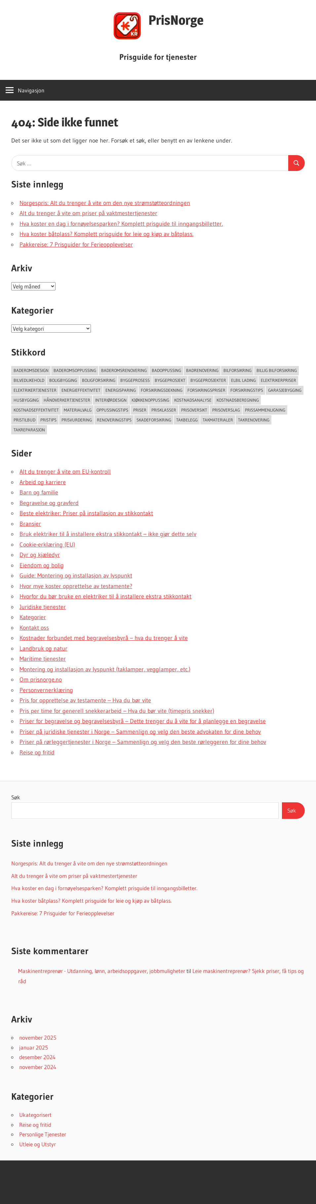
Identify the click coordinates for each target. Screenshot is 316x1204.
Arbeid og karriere (43, 482)
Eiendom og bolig (42, 565)
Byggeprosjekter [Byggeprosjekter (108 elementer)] (208, 380)
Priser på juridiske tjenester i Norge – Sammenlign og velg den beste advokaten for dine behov (140, 731)
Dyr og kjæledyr (40, 554)
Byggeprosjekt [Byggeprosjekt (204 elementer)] (170, 380)
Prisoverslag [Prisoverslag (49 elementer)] (226, 410)
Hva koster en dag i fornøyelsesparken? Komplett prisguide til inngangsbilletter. (121, 223)
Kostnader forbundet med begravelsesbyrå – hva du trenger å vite (104, 638)
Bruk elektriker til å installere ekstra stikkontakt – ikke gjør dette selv (108, 534)
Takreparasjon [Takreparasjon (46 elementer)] (29, 429)
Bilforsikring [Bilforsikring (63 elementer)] (237, 370)
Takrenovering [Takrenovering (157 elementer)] (253, 419)
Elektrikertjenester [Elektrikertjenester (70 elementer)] (35, 390)
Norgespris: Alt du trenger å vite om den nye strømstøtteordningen (105, 203)
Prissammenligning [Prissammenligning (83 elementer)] (265, 410)
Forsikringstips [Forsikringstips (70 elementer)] (246, 390)
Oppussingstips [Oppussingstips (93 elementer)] (112, 410)
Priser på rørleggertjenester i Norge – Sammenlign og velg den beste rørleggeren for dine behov (143, 742)
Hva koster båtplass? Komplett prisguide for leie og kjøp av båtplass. (106, 234)
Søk (15, 797)
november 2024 (37, 1066)
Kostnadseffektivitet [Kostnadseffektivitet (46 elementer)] (36, 410)
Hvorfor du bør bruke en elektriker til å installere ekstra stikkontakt (105, 596)
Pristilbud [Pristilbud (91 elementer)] (24, 419)
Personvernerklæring (46, 690)
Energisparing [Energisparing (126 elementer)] (120, 390)
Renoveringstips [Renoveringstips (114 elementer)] (114, 419)
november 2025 (37, 1037)
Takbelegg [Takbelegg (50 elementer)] (187, 419)
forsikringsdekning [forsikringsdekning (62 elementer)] (161, 390)
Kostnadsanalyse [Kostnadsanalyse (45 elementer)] (193, 400)
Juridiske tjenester (43, 607)
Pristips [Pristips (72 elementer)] (48, 419)
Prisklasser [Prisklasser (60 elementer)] (163, 410)
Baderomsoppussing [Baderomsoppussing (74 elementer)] (75, 370)
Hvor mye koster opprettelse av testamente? (76, 586)
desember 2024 (37, 1057)
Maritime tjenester (43, 658)
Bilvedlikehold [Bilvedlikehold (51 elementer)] (29, 380)
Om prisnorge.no (41, 679)
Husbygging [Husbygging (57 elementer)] (26, 400)
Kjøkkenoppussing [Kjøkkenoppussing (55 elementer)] (150, 400)
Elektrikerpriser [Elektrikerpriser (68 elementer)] (278, 380)
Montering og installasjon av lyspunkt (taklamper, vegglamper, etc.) (105, 669)
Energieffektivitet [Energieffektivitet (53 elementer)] (80, 390)
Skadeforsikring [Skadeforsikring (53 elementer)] (154, 419)
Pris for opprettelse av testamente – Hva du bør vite (85, 700)
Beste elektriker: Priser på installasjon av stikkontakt (86, 513)
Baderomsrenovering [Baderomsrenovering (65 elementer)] (124, 370)
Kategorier (33, 617)
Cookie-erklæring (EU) (47, 544)
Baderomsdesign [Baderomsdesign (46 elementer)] (31, 370)
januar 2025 (33, 1047)
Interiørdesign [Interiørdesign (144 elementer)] (111, 400)
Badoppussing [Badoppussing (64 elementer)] (166, 370)
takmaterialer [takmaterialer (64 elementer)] (218, 419)
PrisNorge (176, 20)
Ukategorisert (35, 1114)
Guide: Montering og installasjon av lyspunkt (76, 575)
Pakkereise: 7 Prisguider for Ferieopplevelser (76, 244)
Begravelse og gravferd (49, 503)
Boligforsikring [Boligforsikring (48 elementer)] (98, 380)
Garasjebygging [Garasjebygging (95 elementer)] (284, 390)
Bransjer (30, 523)
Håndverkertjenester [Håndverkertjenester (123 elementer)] (67, 400)
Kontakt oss (34, 627)
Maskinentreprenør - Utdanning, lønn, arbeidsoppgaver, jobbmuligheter (101, 970)
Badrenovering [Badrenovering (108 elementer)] (202, 370)
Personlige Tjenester (42, 1134)
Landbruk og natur (43, 648)
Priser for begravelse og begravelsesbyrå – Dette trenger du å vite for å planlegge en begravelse (143, 721)
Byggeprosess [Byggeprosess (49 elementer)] (135, 380)
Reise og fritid (37, 752)
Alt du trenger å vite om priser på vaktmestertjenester (88, 213)
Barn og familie (39, 492)
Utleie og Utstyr (37, 1144)
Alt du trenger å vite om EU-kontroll (65, 471)
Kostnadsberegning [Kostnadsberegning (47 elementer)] (238, 400)
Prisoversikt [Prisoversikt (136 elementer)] (194, 410)
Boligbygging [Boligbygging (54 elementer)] (63, 380)
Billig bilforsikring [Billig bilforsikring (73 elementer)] (277, 370)
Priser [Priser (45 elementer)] (139, 410)
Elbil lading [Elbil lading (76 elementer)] (243, 380)
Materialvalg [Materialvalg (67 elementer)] (78, 410)
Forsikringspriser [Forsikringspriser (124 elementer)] (206, 390)
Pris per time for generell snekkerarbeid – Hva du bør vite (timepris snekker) (117, 711)
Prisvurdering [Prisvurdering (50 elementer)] (76, 419)
